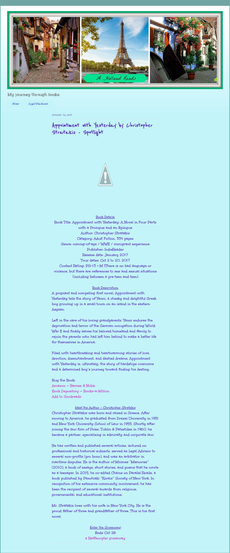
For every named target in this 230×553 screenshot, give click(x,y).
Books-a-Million (96, 391)
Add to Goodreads (66, 396)
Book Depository (65, 391)
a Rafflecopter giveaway (105, 538)
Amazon (58, 385)
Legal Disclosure (38, 104)
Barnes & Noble (82, 385)
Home (15, 104)
